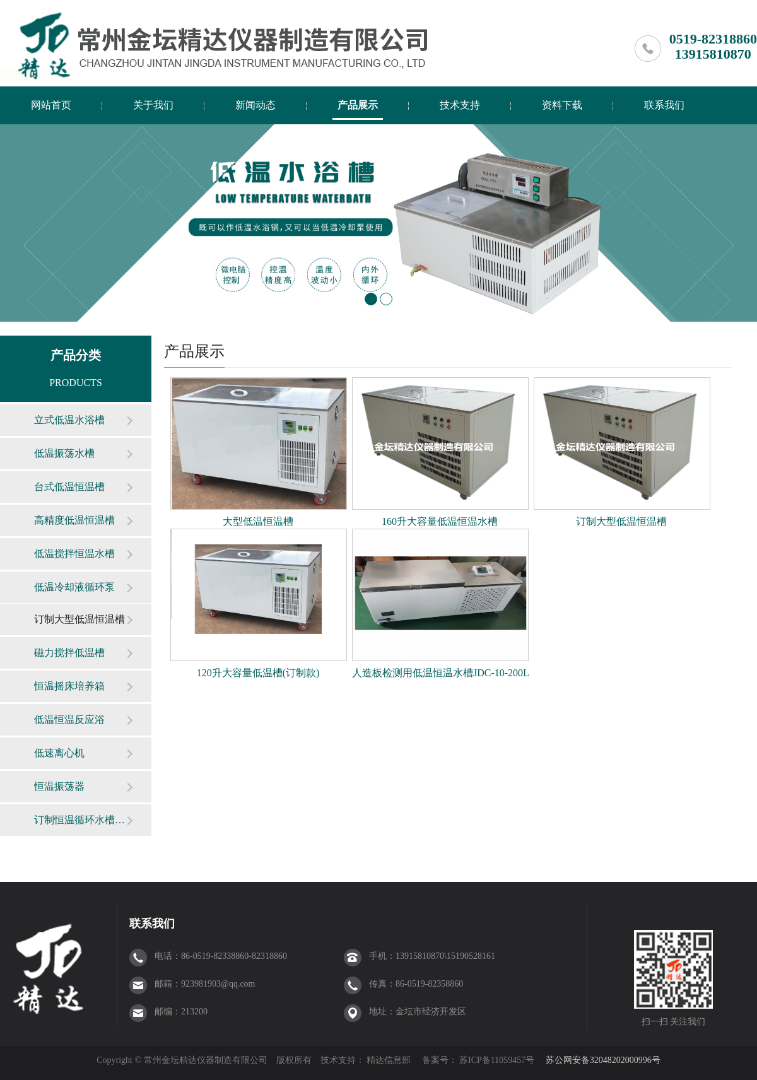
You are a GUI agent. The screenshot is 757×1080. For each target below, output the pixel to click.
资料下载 (562, 105)
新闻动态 (255, 105)
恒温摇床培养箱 (69, 686)
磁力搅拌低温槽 (69, 652)
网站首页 (51, 105)
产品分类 (75, 355)
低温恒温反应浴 (69, 719)
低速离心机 (59, 753)
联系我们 (664, 105)
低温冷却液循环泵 (74, 587)
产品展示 (357, 105)
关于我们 (153, 105)
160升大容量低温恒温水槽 (440, 521)
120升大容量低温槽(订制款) (258, 672)
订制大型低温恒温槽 (79, 619)
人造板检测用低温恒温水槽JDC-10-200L (440, 672)
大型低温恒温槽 (258, 521)
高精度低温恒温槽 (74, 520)
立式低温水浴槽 (69, 419)
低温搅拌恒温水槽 (74, 553)
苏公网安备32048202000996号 (603, 1060)
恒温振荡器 (59, 786)
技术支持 (460, 105)
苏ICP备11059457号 (496, 1060)
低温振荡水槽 (64, 453)
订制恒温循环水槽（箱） (80, 819)
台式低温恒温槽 (69, 486)
